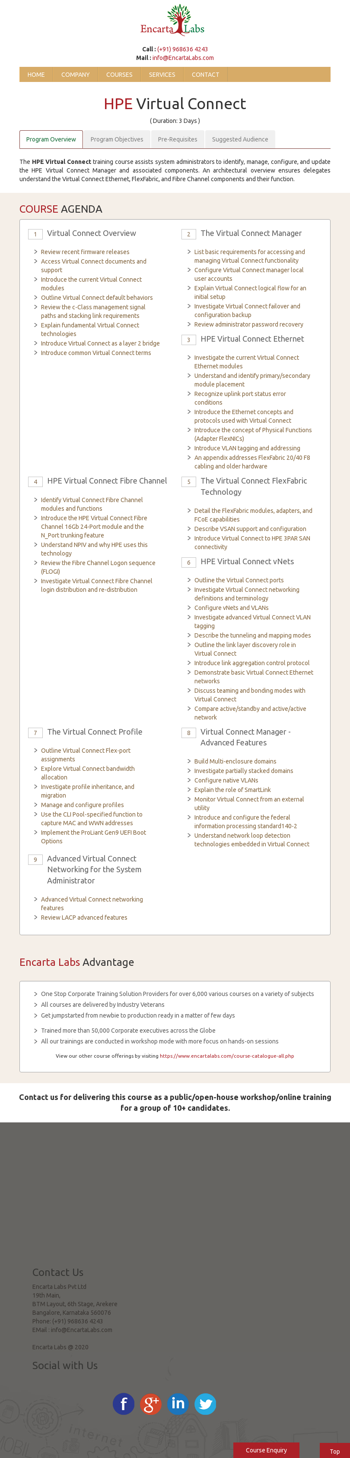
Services (162, 74)
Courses (119, 74)
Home (36, 74)
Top (335, 1451)
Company (75, 74)
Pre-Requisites (177, 139)
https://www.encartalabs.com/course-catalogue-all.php (227, 1056)
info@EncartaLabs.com (183, 57)
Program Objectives (117, 139)
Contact (206, 74)
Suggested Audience (240, 139)
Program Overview (51, 139)
